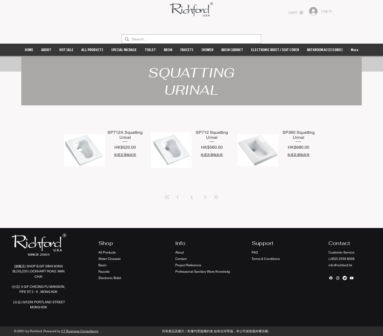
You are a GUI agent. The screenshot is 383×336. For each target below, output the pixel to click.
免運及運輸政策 (125, 155)
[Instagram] (338, 278)
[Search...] (191, 39)
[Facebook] (331, 278)
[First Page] (167, 197)
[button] (295, 13)
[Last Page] (216, 197)
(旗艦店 (19, 266)
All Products (107, 252)
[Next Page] (205, 197)
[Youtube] (351, 278)
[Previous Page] (177, 197)
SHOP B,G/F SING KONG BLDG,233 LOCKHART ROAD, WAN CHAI (39, 271)
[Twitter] (345, 278)
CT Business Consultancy (79, 331)
